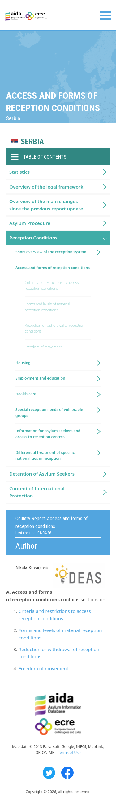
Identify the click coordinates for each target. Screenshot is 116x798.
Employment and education (40, 378)
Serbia (32, 141)
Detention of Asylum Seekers (42, 474)
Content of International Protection (37, 492)
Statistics (19, 172)
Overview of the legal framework (46, 187)
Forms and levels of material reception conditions (47, 307)
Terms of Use (69, 752)
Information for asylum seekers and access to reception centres (47, 433)
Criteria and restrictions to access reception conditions (52, 285)
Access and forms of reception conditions (52, 267)
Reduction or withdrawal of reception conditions (54, 328)
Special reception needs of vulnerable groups (49, 412)
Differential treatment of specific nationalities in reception (45, 455)
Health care (25, 394)
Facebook (67, 773)
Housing (23, 362)
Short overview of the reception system (50, 252)
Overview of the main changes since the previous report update (46, 204)
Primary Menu (105, 15)
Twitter (49, 773)
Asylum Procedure (29, 223)
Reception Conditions (33, 238)
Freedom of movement (43, 668)
